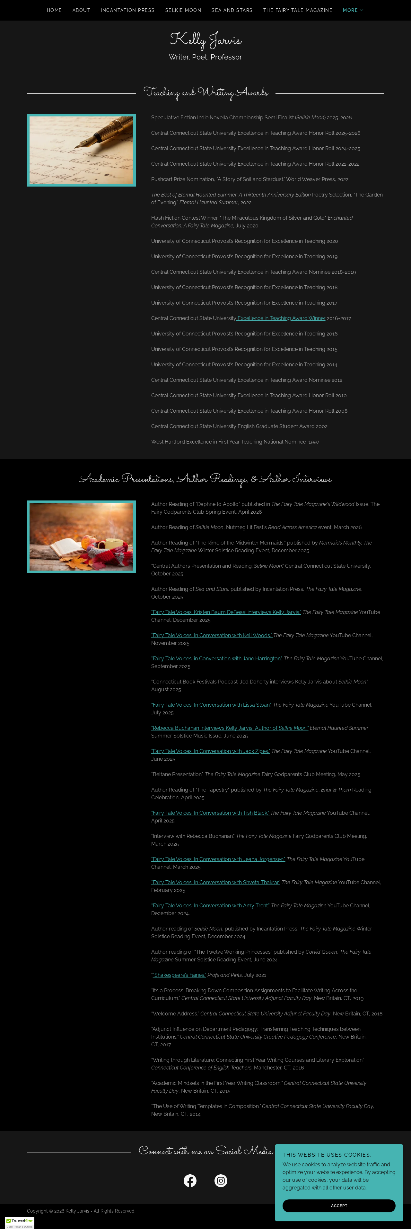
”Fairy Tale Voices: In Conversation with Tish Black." (210, 813)
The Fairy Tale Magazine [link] (298, 10)
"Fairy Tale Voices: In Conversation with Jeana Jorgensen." (218, 859)
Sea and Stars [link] (232, 10)
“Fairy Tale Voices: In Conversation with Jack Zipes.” (210, 751)
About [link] (82, 10)
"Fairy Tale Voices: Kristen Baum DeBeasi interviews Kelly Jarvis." (226, 612)
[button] (353, 10)
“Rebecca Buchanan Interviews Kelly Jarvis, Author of (230, 728)
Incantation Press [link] (128, 10)
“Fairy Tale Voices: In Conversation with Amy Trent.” (210, 906)
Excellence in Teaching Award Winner (281, 318)
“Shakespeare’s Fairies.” (179, 975)
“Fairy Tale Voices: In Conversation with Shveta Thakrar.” (215, 882)
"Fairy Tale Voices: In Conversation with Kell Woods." (212, 635)
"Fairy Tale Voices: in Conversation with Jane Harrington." (217, 659)
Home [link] (54, 10)
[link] (205, 42)
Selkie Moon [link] (183, 10)
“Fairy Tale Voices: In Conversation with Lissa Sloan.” (211, 705)
